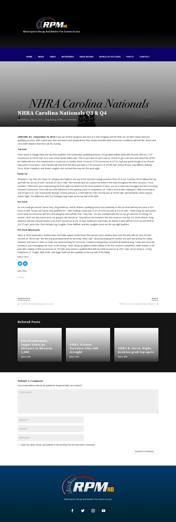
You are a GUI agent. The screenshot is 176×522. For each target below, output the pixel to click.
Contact (145, 56)
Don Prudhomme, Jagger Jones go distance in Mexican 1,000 (36, 346)
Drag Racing (86, 56)
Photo (130, 56)
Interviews (68, 56)
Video (53, 56)
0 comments (71, 119)
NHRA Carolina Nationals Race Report (137, 303)
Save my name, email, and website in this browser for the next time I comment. (58, 444)
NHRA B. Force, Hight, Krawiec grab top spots (136, 350)
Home (29, 56)
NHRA (60, 119)
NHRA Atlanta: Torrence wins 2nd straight (83, 348)
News (41, 56)
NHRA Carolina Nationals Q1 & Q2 (37, 303)
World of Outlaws (110, 56)
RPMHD (24, 119)
